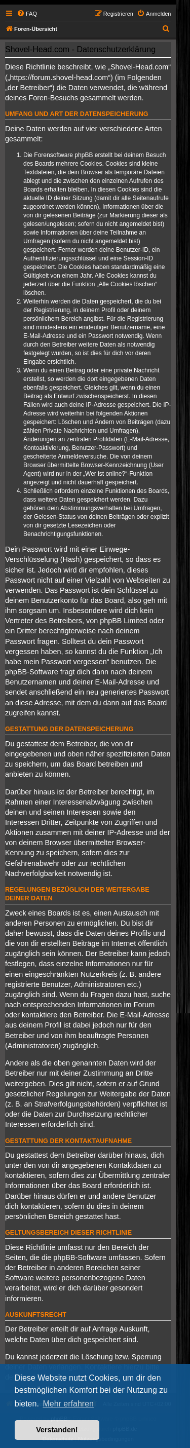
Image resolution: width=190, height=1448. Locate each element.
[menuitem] (27, 14)
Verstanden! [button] (57, 1430)
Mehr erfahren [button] (68, 1403)
